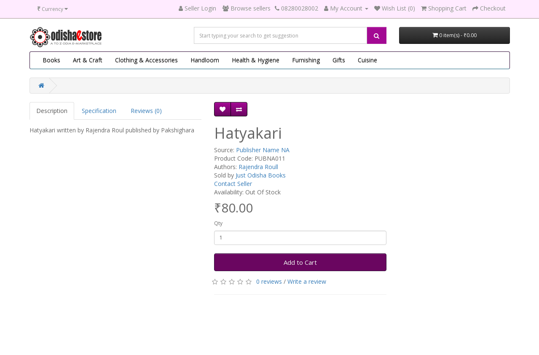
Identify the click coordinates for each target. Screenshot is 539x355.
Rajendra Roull (258, 167)
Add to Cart (300, 262)
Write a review (306, 281)
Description (51, 111)
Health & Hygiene (255, 60)
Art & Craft (87, 60)
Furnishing (306, 60)
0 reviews (269, 281)
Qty (218, 223)
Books (51, 60)
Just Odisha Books (261, 175)
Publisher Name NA (263, 150)
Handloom (204, 60)
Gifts (339, 60)
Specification (99, 111)
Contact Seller (233, 184)
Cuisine (367, 60)
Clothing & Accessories (146, 60)
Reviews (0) (146, 111)
